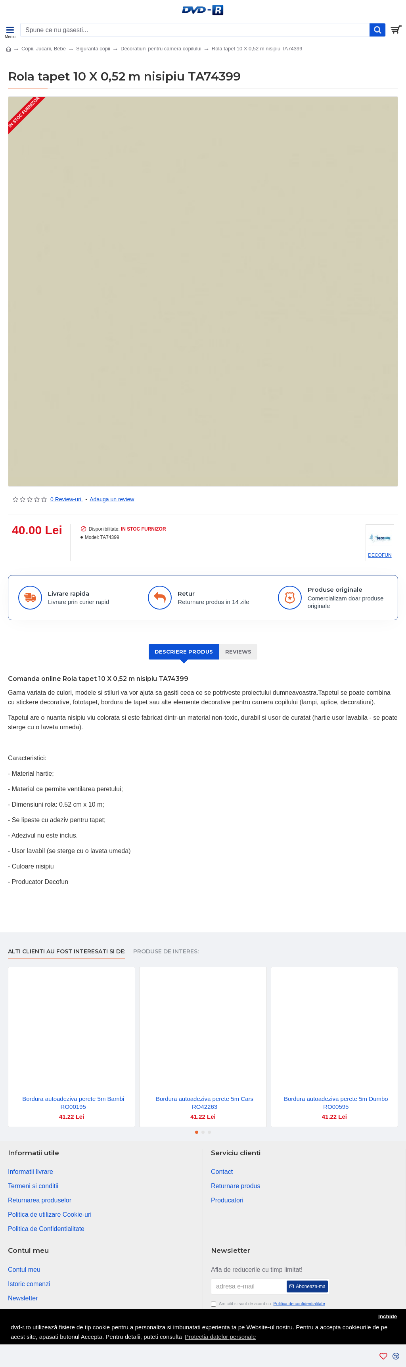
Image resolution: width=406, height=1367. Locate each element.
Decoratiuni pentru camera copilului (161, 49)
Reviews (238, 651)
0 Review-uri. (66, 499)
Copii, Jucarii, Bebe (43, 49)
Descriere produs (184, 651)
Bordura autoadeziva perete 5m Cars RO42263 (204, 1102)
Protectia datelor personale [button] (220, 1336)
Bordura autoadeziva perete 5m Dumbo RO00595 (336, 1102)
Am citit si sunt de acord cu (268, 1303)
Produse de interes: (166, 951)
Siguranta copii (93, 49)
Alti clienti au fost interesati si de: (66, 951)
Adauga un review (112, 499)
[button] (196, 1132)
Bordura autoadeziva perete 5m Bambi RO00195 (73, 1102)
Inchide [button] (387, 1316)
